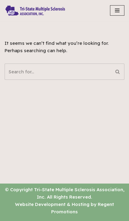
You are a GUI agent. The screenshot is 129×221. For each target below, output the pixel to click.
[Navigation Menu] (117, 10)
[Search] (58, 72)
